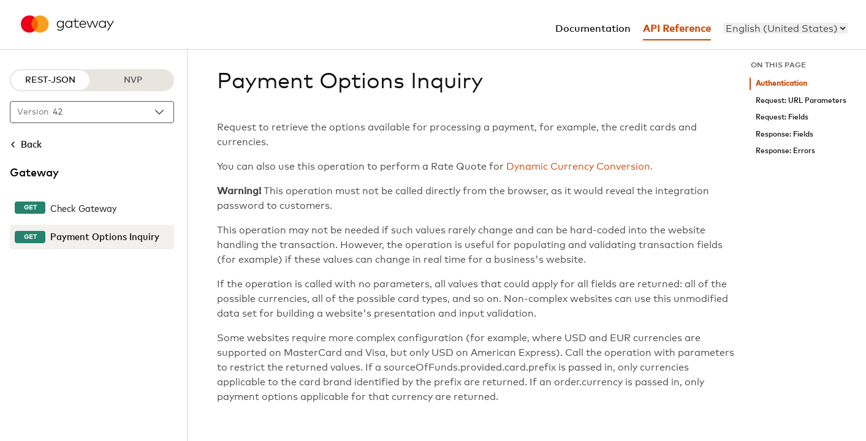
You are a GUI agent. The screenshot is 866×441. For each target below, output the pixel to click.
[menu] (785, 28)
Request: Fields (782, 117)
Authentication (781, 84)
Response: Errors (785, 151)
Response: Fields (784, 134)
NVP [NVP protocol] (133, 80)
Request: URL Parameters (801, 101)
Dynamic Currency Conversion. (579, 167)
